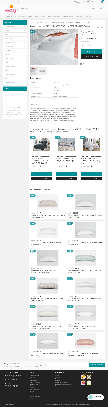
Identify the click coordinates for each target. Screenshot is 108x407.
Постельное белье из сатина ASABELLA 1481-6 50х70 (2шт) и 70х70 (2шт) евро (66, 158)
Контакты (20, 1)
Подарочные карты (9, 82)
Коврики (88, 16)
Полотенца (79, 16)
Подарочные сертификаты (46, 1)
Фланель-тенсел (8, 107)
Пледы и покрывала (53, 16)
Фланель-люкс (16, 99)
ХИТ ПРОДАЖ (12, 105)
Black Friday (7, 116)
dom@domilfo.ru (11, 383)
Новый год (7, 97)
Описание (33, 105)
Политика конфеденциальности (63, 384)
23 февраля (16, 107)
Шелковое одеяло (9, 112)
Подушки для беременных (16, 114)
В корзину (92, 51)
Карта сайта (58, 386)
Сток (6, 93)
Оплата (6, 1)
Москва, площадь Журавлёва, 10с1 (15, 375)
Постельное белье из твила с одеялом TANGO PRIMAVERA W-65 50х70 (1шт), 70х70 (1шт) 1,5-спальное (41, 160)
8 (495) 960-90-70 (97, 8)
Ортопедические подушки (17, 97)
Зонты (6, 78)
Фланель (19, 112)
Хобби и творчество (10, 74)
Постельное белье (10, 16)
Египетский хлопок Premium (14, 93)
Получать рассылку (96, 365)
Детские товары (68, 16)
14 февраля (19, 95)
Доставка (13, 1)
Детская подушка (9, 99)
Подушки (22, 16)
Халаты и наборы (9, 58)
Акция (21, 99)
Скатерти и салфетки (10, 66)
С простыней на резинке (10, 95)
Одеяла (30, 16)
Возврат (57, 379)
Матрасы (7, 70)
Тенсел (15, 112)
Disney (6, 105)
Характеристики (35, 78)
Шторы (6, 62)
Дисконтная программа (31, 1)
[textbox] (53, 8)
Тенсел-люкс (19, 105)
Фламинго (23, 110)
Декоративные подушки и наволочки (13, 103)
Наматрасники (40, 16)
